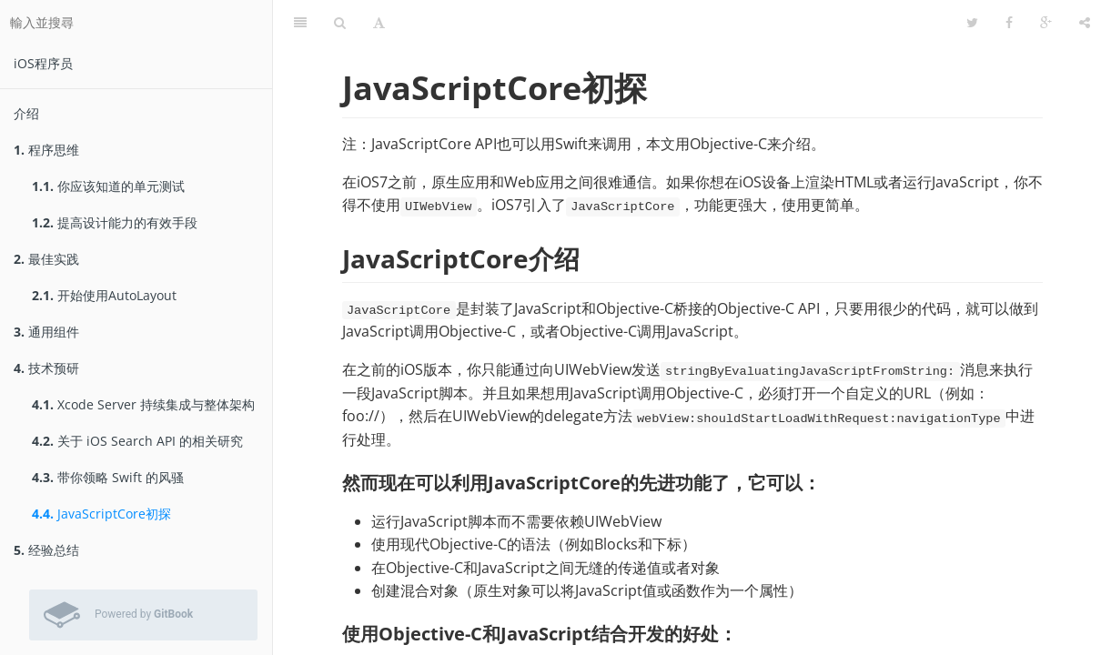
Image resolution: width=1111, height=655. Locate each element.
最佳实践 (46, 258)
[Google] (1046, 22)
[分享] (1085, 22)
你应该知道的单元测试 (108, 186)
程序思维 (46, 149)
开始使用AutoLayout (104, 295)
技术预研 (46, 368)
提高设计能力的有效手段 (114, 222)
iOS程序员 (43, 63)
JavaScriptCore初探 (101, 513)
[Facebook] (1009, 22)
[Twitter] (972, 22)
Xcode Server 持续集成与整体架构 (143, 404)
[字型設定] (379, 22)
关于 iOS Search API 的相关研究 (137, 440)
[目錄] (300, 22)
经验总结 (46, 550)
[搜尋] (339, 22)
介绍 (26, 113)
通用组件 (46, 331)
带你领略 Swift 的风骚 (108, 477)
